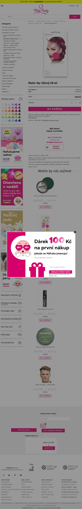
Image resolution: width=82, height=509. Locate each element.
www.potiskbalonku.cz (33, 505)
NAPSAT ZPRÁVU (56, 147)
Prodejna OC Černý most (69, 497)
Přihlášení (72, 5)
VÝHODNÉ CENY (12, 311)
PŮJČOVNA (12, 335)
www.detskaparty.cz (53, 503)
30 (43, 1)
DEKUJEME (38, 1)
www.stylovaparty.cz (49, 505)
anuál (50, 492)
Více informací (32, 117)
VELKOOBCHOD (12, 343)
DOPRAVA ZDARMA (12, 303)
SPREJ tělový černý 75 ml (45, 309)
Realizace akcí (25, 494)
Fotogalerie (45, 497)
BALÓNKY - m (45, 492)
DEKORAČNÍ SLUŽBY (12, 319)
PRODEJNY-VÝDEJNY (12, 295)
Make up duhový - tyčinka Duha (45, 384)
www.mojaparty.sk (21, 503)
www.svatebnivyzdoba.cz (37, 503)
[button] (45, 207)
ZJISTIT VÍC (49, 448)
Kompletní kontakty (26, 482)
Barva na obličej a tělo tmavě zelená (45, 196)
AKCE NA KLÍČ (12, 327)
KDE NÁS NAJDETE (67, 480)
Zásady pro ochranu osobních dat (10, 489)
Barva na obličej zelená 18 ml (45, 347)
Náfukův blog (24, 430)
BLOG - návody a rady (48, 494)
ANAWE (58, 508)
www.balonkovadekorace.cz (71, 503)
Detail (52, 200)
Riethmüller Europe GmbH (50, 120)
